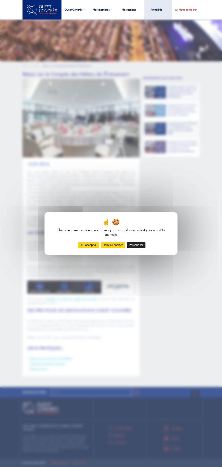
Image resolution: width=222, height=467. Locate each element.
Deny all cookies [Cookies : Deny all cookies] (113, 245)
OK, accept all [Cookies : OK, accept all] (88, 245)
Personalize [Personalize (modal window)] (136, 245)
